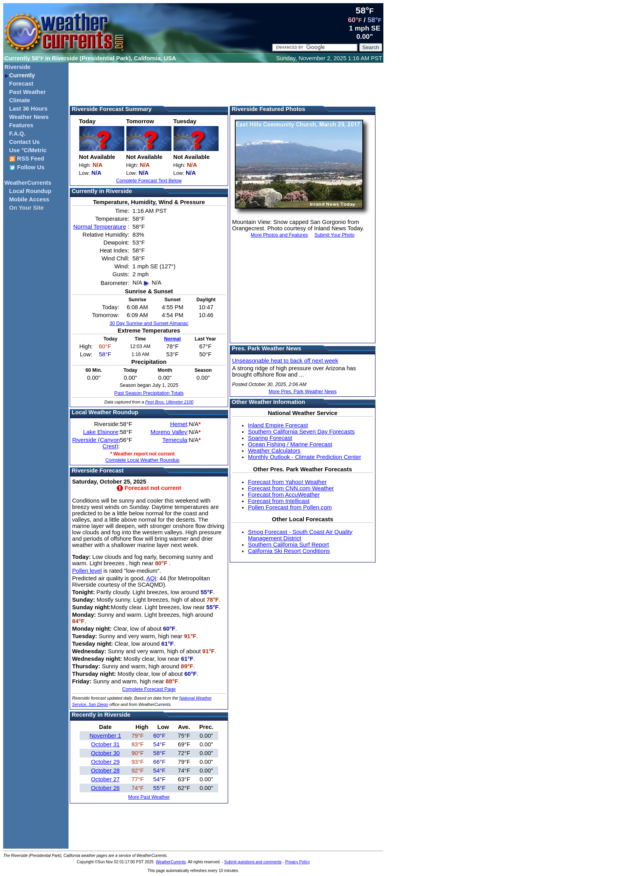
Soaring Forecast (270, 438)
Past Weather (27, 92)
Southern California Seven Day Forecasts (301, 431)
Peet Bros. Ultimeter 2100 (169, 402)
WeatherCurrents (27, 183)
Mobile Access (29, 199)
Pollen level (87, 571)
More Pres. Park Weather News (303, 391)
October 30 (105, 753)
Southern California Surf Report (288, 544)
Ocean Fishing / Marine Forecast (290, 444)
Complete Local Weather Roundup (142, 460)
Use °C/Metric (28, 150)
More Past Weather (149, 797)
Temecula (174, 440)
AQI (151, 578)
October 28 (105, 770)
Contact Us (24, 142)
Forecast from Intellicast (279, 501)
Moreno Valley (168, 432)
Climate (19, 100)
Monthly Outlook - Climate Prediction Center (304, 457)
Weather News (29, 117)
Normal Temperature (99, 227)
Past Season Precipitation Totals (148, 393)
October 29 (105, 762)
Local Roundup (30, 191)
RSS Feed (26, 158)
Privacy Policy (297, 862)
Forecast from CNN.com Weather (291, 488)
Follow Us (26, 167)
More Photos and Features (279, 235)
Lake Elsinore (100, 432)
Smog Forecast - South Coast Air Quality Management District (300, 535)
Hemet (178, 424)
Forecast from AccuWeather (284, 495)
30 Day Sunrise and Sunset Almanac (148, 323)
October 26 (105, 788)
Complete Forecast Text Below (148, 181)
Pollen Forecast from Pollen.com (290, 507)
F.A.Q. (17, 133)
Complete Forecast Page (148, 689)
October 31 (105, 744)
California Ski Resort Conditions (289, 551)
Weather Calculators (274, 451)
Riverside (17, 67)
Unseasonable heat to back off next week (285, 361)
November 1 (105, 736)
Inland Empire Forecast (278, 425)
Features (21, 125)
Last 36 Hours (28, 108)
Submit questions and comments (253, 862)
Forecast (21, 83)
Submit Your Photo (334, 235)
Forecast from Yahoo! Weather (287, 482)
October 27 (105, 779)
